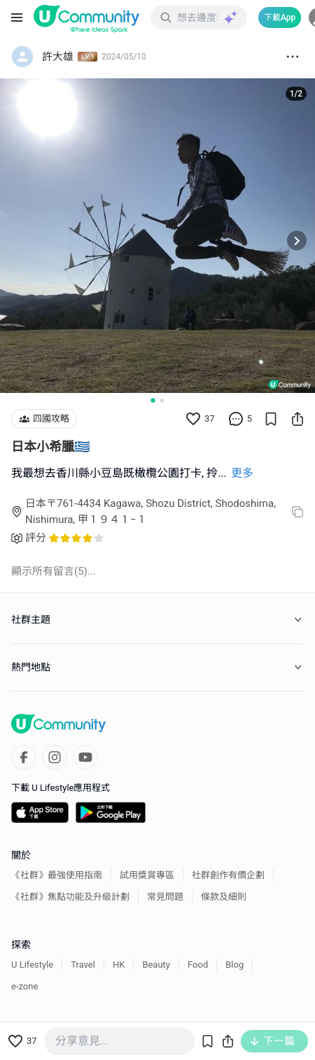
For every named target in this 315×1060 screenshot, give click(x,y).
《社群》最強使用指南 (56, 875)
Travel (83, 964)
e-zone (24, 986)
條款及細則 (223, 896)
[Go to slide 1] (152, 400)
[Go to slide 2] (162, 400)
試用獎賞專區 (147, 875)
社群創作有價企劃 (228, 875)
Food (198, 964)
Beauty (156, 964)
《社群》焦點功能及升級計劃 (70, 896)
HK (119, 964)
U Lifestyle (32, 964)
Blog (234, 964)
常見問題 (165, 896)
